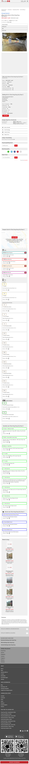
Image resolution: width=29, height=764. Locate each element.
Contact (2, 674)
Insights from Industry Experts (6, 690)
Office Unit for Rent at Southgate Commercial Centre (9, 611)
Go (16, 145)
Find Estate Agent (4, 677)
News (2, 670)
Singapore (3, 658)
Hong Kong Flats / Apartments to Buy (8, 721)
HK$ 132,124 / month (9, 573)
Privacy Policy (23, 758)
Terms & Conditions (18, 758)
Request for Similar (14, 762)
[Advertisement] (14, 62)
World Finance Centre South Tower (9, 572)
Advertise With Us (4, 672)
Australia (2, 696)
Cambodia (3, 697)
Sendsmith (26, 160)
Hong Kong (3, 650)
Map (3, 28)
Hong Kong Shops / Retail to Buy (7, 726)
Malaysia (2, 660)
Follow (6, 115)
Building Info (4, 26)
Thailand (2, 656)
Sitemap (2, 679)
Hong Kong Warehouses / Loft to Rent (8, 715)
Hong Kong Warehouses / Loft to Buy (8, 724)
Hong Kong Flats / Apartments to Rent (8, 712)
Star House (9, 583)
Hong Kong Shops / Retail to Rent (7, 717)
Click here (14, 237)
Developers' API (4, 686)
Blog (2, 685)
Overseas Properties (5, 688)
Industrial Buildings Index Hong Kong (8, 644)
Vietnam (2, 652)
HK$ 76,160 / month (9, 585)
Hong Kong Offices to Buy (6, 722)
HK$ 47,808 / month (9, 549)
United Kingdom (4, 704)
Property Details (4, 24)
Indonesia (3, 661)
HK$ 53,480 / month (9, 596)
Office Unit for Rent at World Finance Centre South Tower (9, 575)
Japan (2, 701)
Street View (4, 30)
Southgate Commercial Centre (9, 607)
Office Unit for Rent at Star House (9, 587)
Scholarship (3, 675)
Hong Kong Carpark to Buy (6, 728)
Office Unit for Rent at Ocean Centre (9, 551)
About (2, 668)
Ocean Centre (9, 547)
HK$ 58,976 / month (9, 560)
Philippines (3, 654)
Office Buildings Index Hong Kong (7, 642)
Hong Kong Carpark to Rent (6, 719)
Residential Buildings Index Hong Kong (8, 640)
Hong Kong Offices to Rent (6, 714)
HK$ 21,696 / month (9, 609)
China (2, 699)
